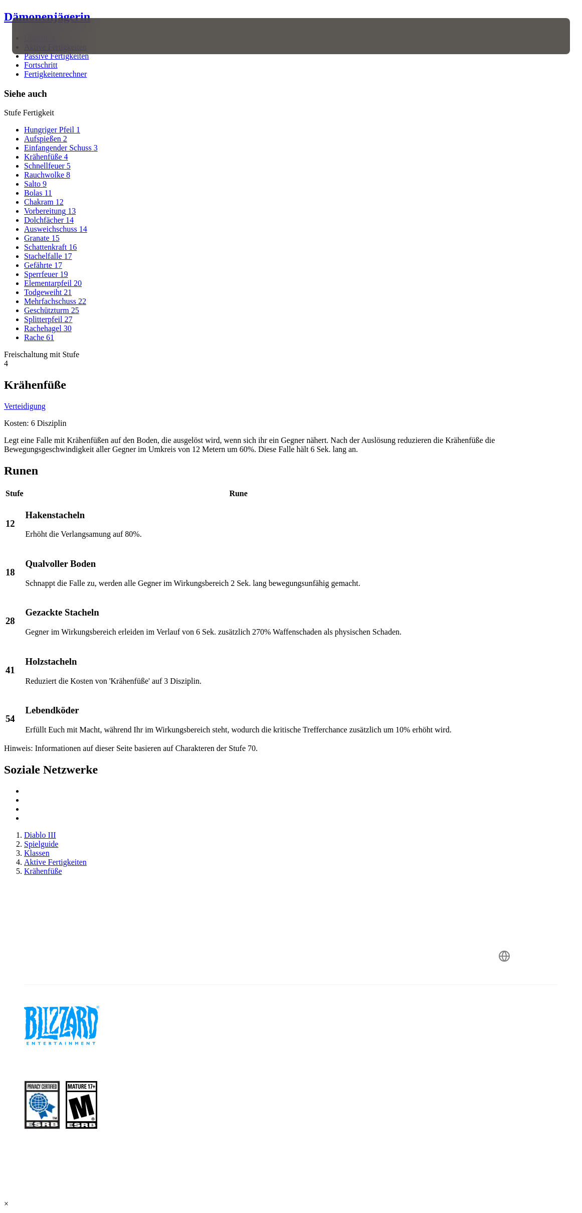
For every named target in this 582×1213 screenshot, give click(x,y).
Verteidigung (25, 406)
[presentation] (42, 36)
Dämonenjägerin (47, 16)
